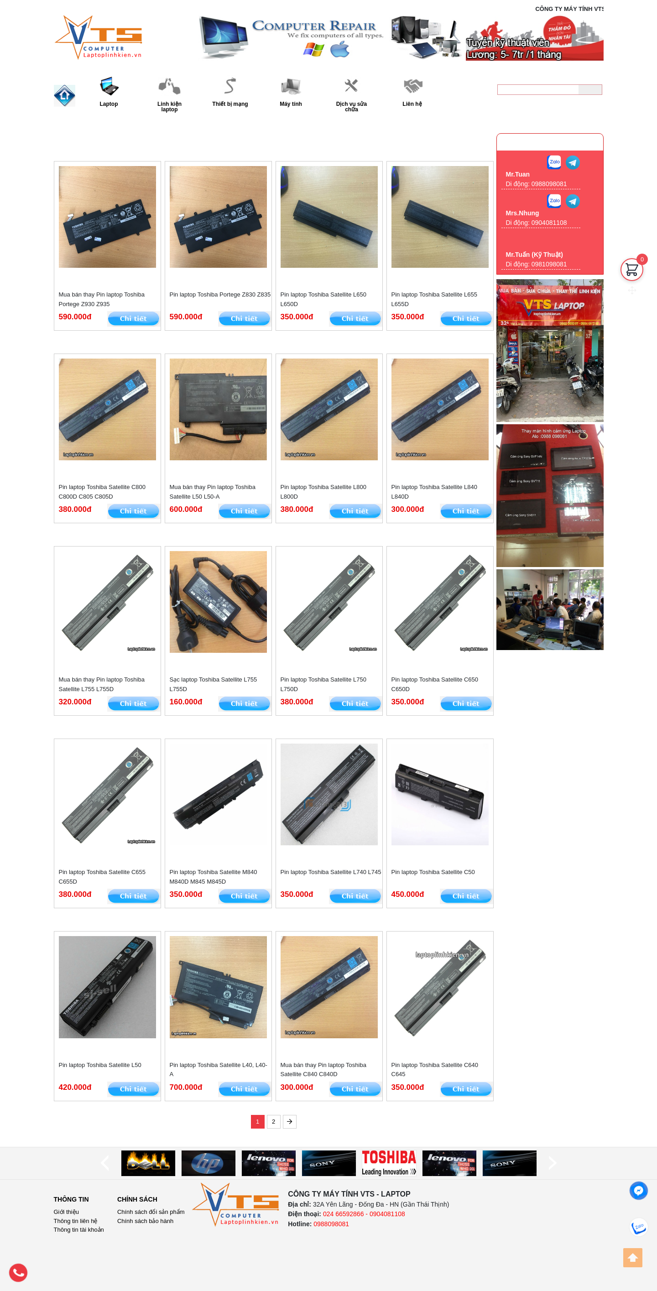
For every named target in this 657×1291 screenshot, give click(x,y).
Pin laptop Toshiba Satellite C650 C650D (435, 684)
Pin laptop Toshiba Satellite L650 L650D (323, 299)
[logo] (236, 1205)
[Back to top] (633, 1258)
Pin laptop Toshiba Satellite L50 (100, 1065)
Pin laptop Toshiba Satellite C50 (433, 872)
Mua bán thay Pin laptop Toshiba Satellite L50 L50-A (213, 492)
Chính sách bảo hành (145, 1221)
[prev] (104, 1163)
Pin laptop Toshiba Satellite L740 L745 (331, 872)
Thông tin (71, 1199)
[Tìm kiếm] (590, 89)
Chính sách (137, 1199)
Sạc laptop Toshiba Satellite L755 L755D (213, 684)
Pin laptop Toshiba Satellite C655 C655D (102, 877)
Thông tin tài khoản (79, 1229)
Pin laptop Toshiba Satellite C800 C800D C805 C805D (102, 492)
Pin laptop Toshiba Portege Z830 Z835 (220, 294)
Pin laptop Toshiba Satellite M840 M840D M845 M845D (213, 877)
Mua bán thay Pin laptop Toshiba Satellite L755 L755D (102, 684)
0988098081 (571, 107)
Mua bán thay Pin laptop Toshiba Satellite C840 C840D (323, 1070)
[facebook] (638, 1190)
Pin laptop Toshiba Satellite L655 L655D (434, 299)
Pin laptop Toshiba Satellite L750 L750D (323, 684)
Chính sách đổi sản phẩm (151, 1211)
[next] (553, 1163)
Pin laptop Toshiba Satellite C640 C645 (435, 1070)
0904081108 (549, 222)
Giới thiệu (66, 1211)
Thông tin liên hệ (76, 1221)
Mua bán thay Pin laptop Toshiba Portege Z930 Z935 (102, 299)
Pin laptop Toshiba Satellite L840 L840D (434, 492)
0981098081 (549, 264)
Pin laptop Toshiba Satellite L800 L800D (323, 492)
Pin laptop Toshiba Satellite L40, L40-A (218, 1070)
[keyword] (538, 89)
